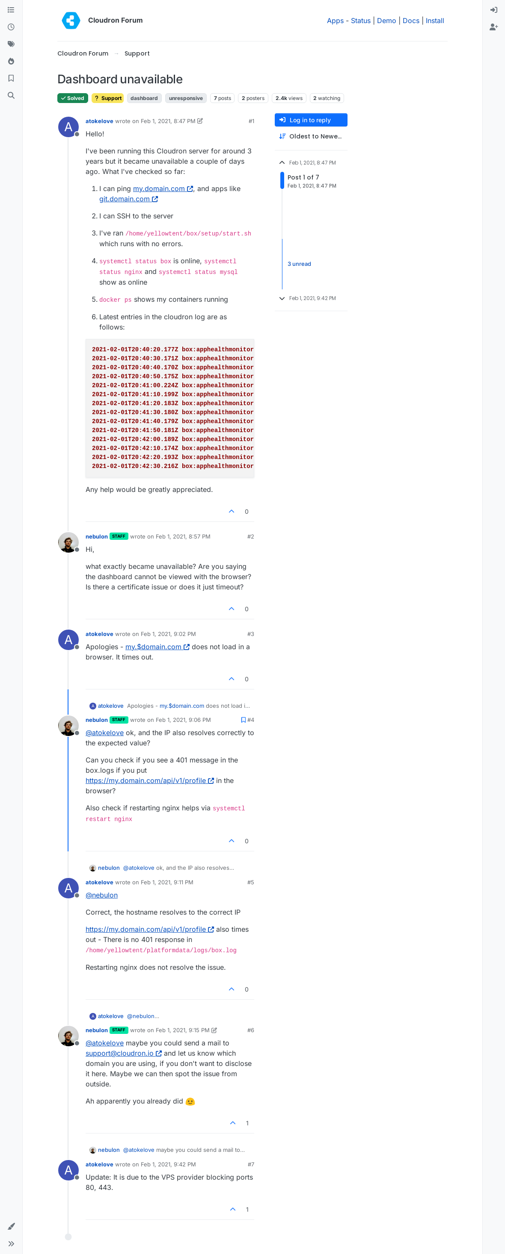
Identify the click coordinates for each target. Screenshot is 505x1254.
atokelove (99, 121)
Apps (335, 20)
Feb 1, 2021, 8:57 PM (183, 536)
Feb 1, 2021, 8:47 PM (168, 121)
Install (435, 20)
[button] (11, 1226)
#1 (251, 121)
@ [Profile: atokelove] (105, 732)
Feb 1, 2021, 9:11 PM (167, 882)
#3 (250, 633)
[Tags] (11, 44)
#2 (250, 536)
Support (108, 98)
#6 (250, 1030)
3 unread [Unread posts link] (299, 263)
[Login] (494, 10)
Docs (411, 20)
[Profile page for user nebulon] (68, 542)
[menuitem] (494, 10)
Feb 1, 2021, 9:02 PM (168, 633)
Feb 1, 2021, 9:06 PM (183, 719)
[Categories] (11, 10)
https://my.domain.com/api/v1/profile (150, 780)
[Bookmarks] (11, 78)
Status (361, 20)
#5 (250, 882)
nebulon (97, 536)
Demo (386, 20)
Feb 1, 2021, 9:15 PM (183, 1030)
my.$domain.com (157, 646)
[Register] (494, 27)
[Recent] (11, 27)
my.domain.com (163, 188)
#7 (251, 1164)
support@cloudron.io (124, 1053)
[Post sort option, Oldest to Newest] (311, 136)
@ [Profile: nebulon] (102, 895)
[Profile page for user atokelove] (68, 127)
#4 (250, 719)
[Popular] (11, 61)
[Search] (11, 96)
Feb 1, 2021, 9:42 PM (168, 1164)
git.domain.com (128, 198)
